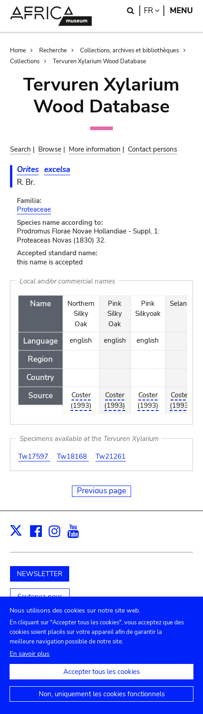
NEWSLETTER (39, 573)
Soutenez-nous (39, 596)
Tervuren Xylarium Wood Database (99, 61)
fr (154, 10)
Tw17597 (34, 456)
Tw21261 (111, 456)
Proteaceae (34, 209)
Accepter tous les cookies (101, 681)
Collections (25, 61)
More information (95, 149)
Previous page (101, 491)
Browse (49, 149)
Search (20, 149)
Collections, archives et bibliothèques (129, 50)
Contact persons (152, 149)
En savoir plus (30, 663)
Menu (181, 10)
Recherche (53, 50)
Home (18, 50)
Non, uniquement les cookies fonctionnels (102, 703)
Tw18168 (73, 456)
